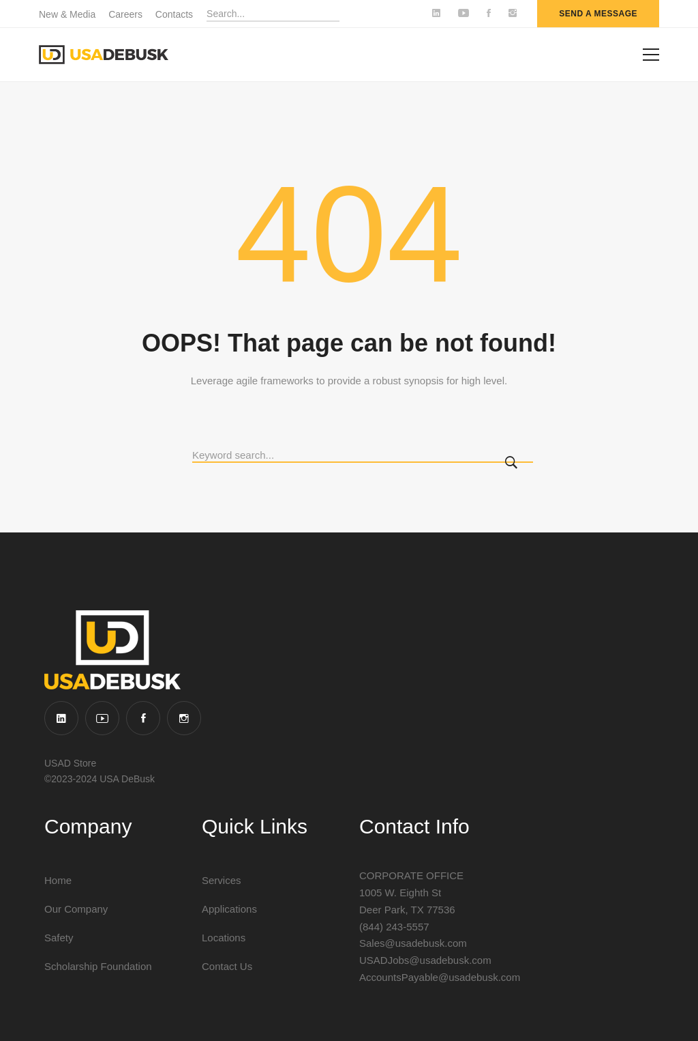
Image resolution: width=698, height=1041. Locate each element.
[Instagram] (184, 718)
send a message (598, 13)
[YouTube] (102, 718)
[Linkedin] (61, 718)
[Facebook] (143, 718)
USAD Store (70, 763)
